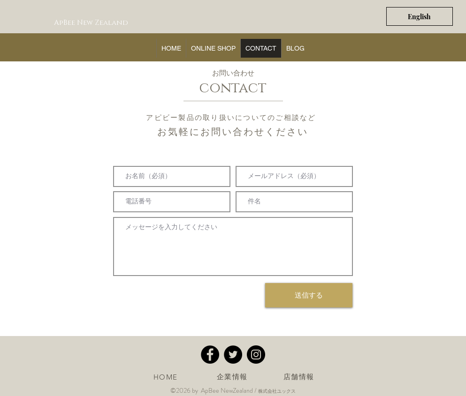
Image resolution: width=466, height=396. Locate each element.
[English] (419, 16)
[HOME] (166, 376)
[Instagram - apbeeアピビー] (256, 354)
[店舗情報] (300, 376)
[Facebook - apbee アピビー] (210, 354)
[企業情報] (233, 376)
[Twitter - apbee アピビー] (233, 354)
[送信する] (308, 295)
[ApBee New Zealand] (92, 22)
